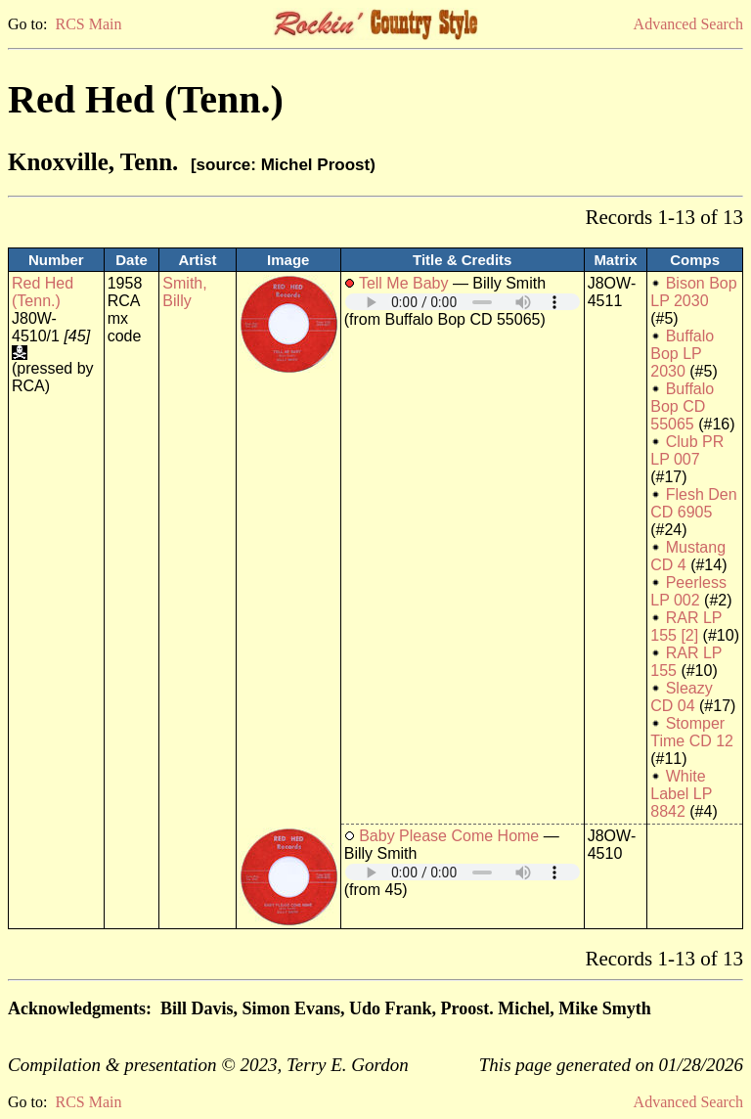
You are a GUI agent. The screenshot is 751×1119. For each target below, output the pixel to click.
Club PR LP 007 (687, 450)
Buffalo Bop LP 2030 (682, 354)
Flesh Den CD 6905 (693, 503)
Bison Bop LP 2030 (693, 292)
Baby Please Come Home (449, 836)
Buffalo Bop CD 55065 (682, 406)
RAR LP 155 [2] (686, 626)
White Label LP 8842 (681, 794)
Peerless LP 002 (688, 591)
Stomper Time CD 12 (691, 732)
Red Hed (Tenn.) (42, 292)
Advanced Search (688, 24)
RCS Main (88, 24)
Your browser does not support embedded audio (462, 301)
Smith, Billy (184, 292)
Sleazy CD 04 (681, 697)
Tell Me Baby (404, 283)
